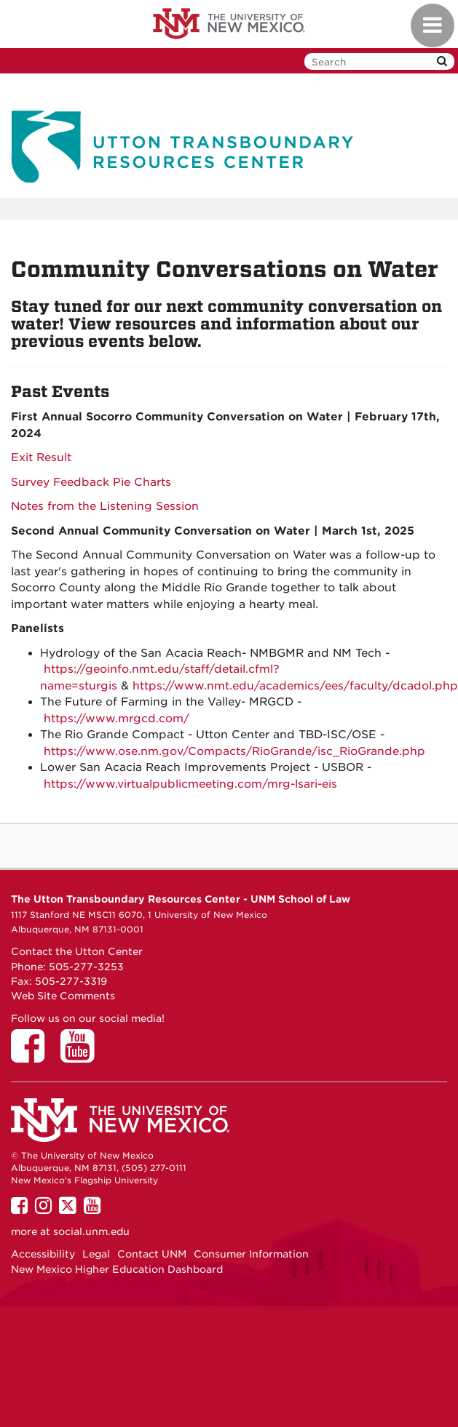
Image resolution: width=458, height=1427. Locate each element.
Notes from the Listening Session (105, 506)
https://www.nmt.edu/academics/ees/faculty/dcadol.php (295, 685)
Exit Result (41, 457)
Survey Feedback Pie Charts (91, 482)
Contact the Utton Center (77, 951)
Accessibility (43, 1254)
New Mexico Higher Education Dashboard (117, 1269)
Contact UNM (151, 1254)
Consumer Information (251, 1254)
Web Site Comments (63, 996)
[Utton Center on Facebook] (33, 1056)
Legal (96, 1254)
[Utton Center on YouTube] (82, 1056)
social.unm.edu (91, 1231)
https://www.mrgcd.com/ (116, 718)
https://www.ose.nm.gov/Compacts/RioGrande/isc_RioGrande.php (234, 751)
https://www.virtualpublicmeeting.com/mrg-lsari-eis (190, 784)
